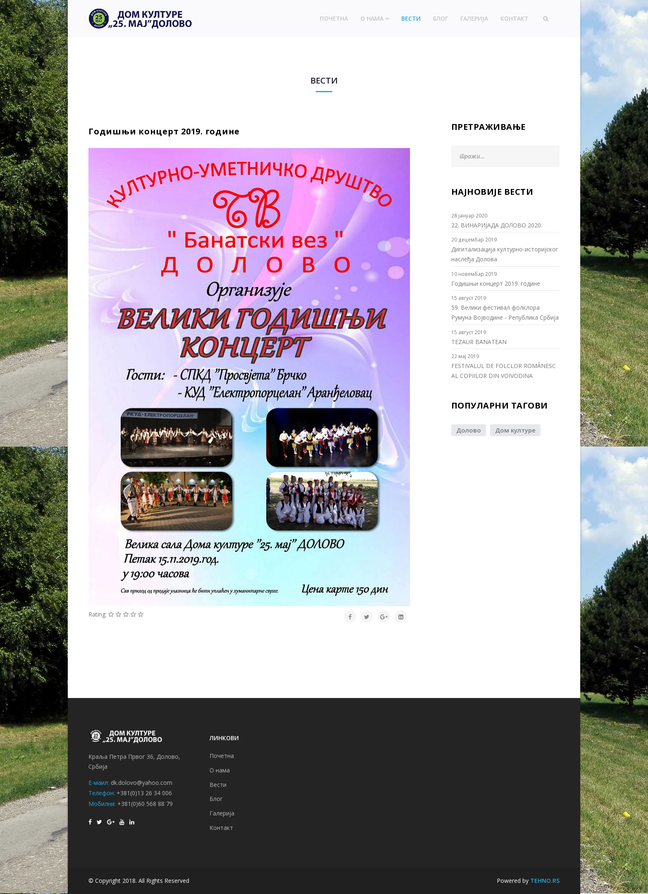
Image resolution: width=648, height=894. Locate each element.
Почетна (334, 18)
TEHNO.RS (545, 880)
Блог (440, 18)
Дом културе (515, 430)
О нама (372, 18)
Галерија (474, 18)
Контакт (514, 18)
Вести (411, 18)
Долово (468, 430)
